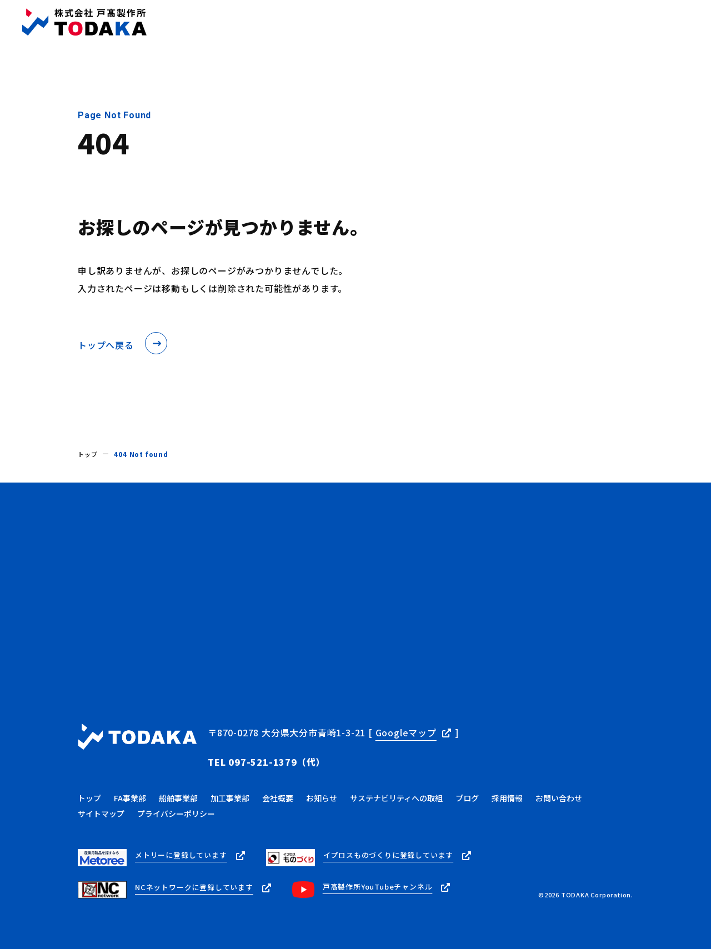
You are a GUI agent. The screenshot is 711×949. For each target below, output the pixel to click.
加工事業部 (230, 783)
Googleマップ (406, 731)
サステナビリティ (487, 22)
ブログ (423, 22)
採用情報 (555, 22)
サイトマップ (101, 799)
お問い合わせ (669, 22)
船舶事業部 (178, 783)
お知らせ (377, 22)
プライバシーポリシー (176, 799)
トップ (230, 22)
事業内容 (276, 22)
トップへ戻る (106, 345)
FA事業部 (130, 783)
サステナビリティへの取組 (396, 783)
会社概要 (326, 22)
